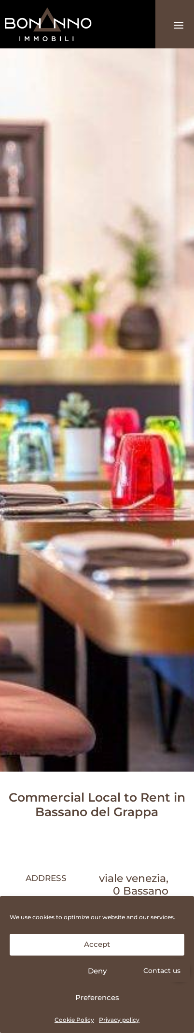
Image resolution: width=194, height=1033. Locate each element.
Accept (97, 944)
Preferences (97, 997)
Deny (97, 970)
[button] (179, 970)
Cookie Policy (74, 1019)
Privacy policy (119, 1019)
